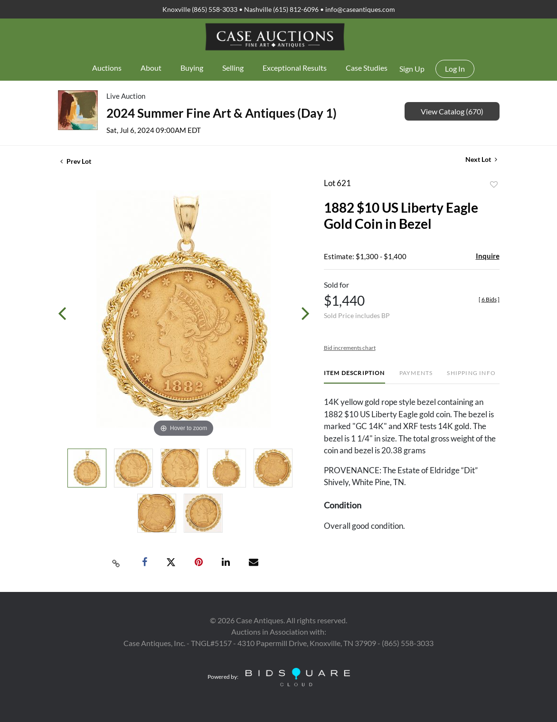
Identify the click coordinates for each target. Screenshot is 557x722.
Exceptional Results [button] (295, 67)
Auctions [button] (107, 67)
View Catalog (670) (452, 111)
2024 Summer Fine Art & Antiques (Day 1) (221, 113)
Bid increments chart (350, 347)
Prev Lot (75, 161)
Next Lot (481, 159)
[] (489, 299)
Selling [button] (233, 67)
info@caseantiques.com (360, 9)
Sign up (412, 68)
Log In (455, 68)
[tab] (354, 377)
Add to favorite (494, 184)
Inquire (488, 256)
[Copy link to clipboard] (116, 562)
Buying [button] (191, 67)
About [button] (151, 67)
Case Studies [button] (366, 67)
